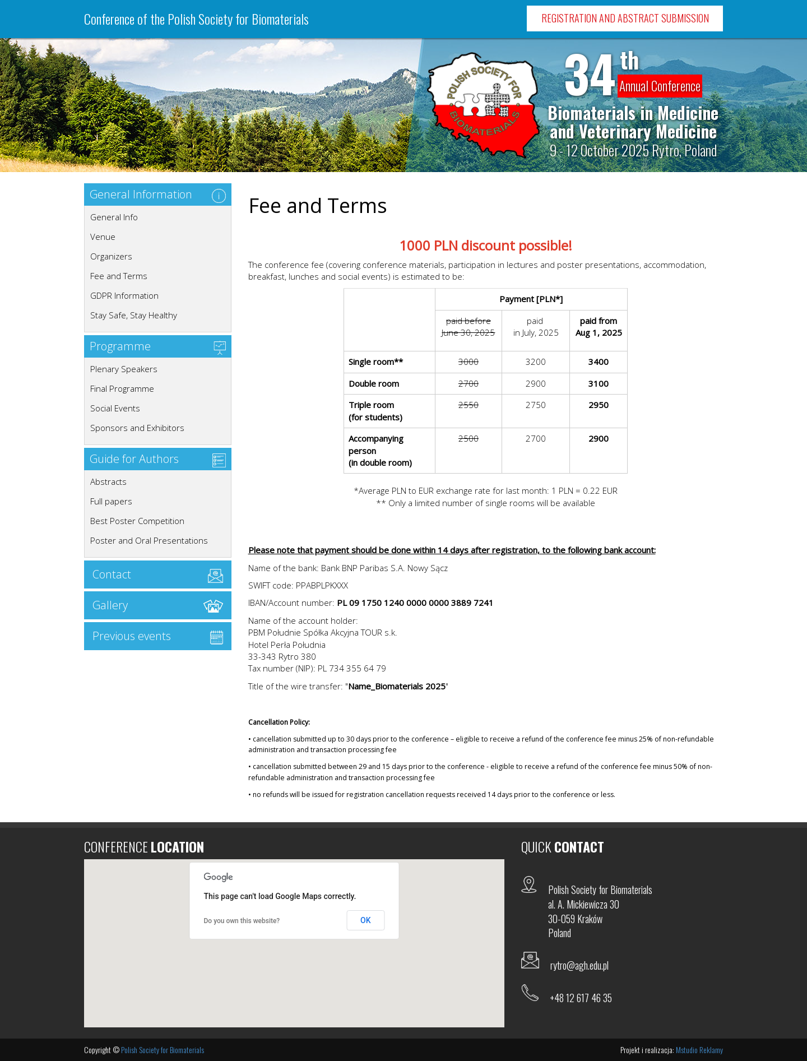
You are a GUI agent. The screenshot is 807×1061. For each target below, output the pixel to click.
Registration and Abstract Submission (625, 18)
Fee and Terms (118, 275)
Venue (102, 236)
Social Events (115, 408)
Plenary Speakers (123, 368)
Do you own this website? (242, 921)
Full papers (111, 501)
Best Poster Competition (137, 520)
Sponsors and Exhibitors (137, 427)
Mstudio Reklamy (699, 1049)
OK (365, 920)
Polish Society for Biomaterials (162, 1049)
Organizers (111, 256)
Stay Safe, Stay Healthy (133, 315)
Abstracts (108, 481)
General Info (114, 217)
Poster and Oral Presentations (149, 540)
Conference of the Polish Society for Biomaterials (196, 18)
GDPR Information (124, 295)
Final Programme (122, 388)
